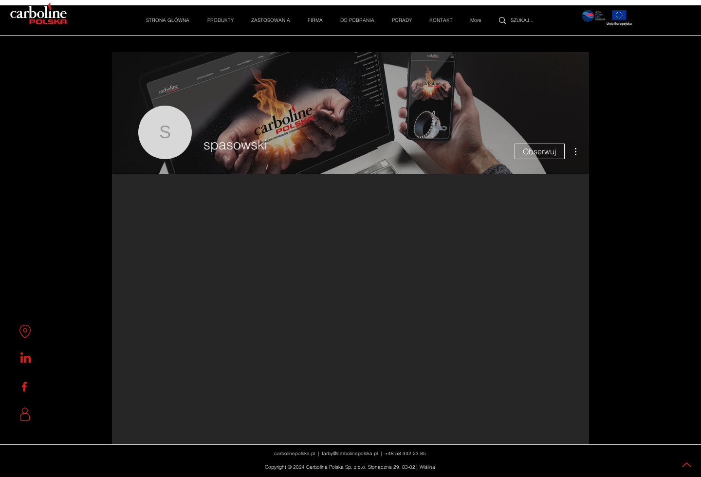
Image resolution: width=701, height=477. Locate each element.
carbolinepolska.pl (294, 453)
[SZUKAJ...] (527, 20)
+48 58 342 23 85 (405, 453)
